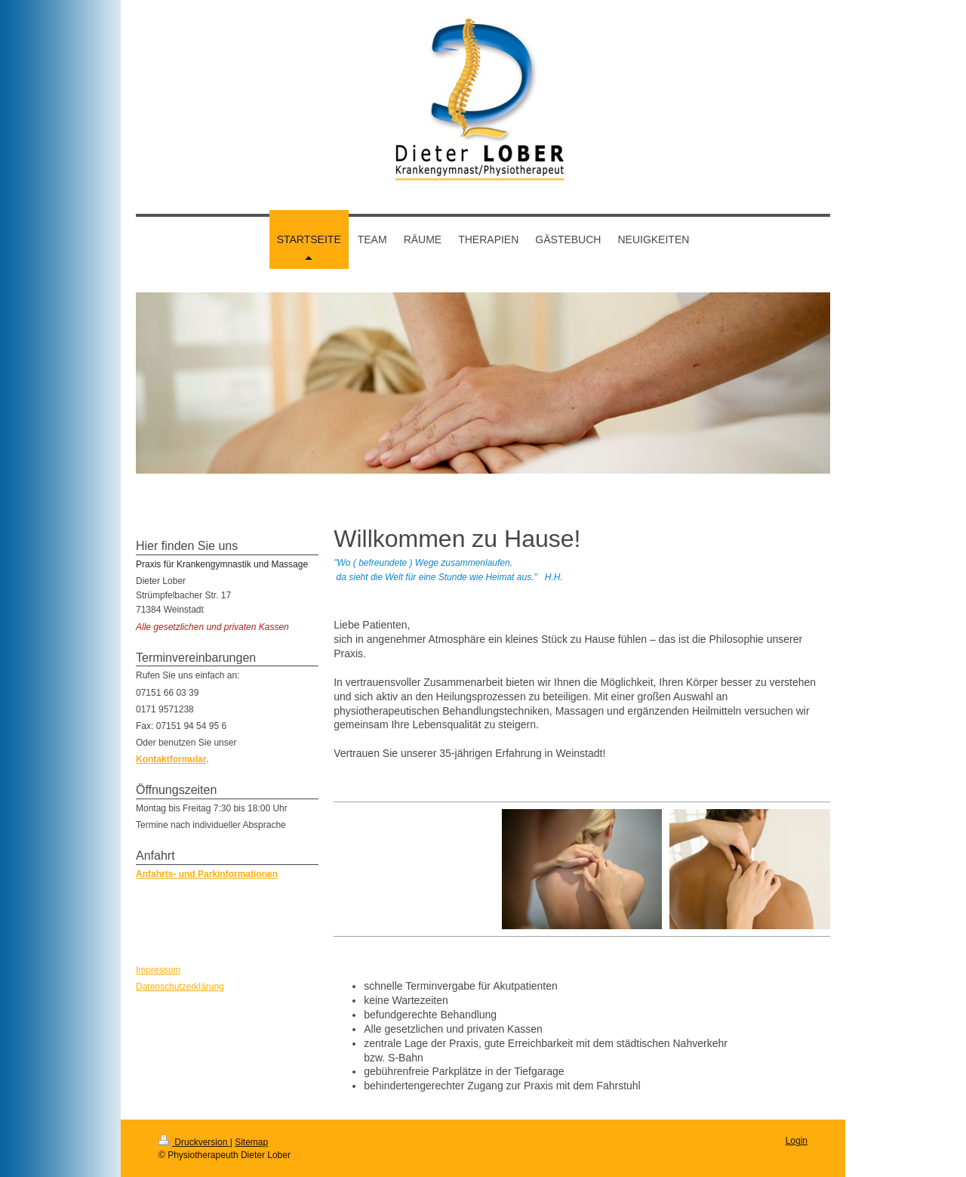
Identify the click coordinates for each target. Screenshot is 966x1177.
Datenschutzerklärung (180, 986)
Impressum (158, 970)
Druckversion (194, 1142)
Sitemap (251, 1142)
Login (797, 1140)
